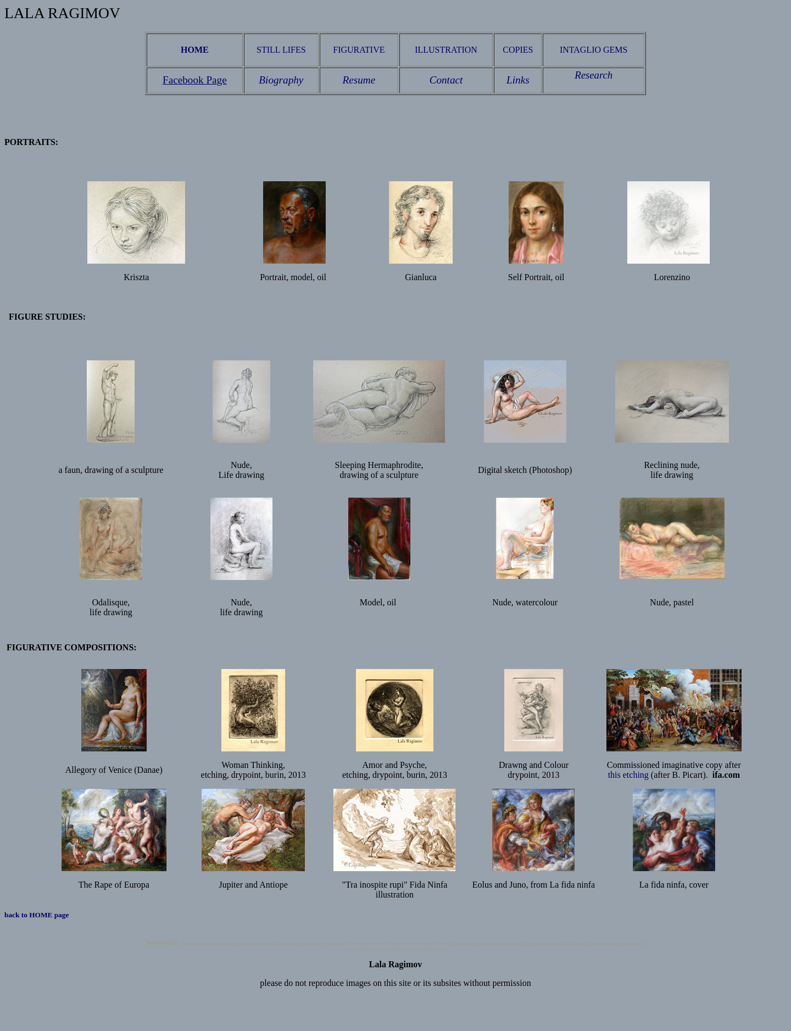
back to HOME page (37, 915)
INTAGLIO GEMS (594, 49)
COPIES (518, 49)
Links (518, 80)
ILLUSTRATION (446, 49)
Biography (281, 80)
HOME (195, 49)
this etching (628, 774)
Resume (359, 80)
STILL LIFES (281, 49)
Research (593, 75)
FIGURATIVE (359, 49)
